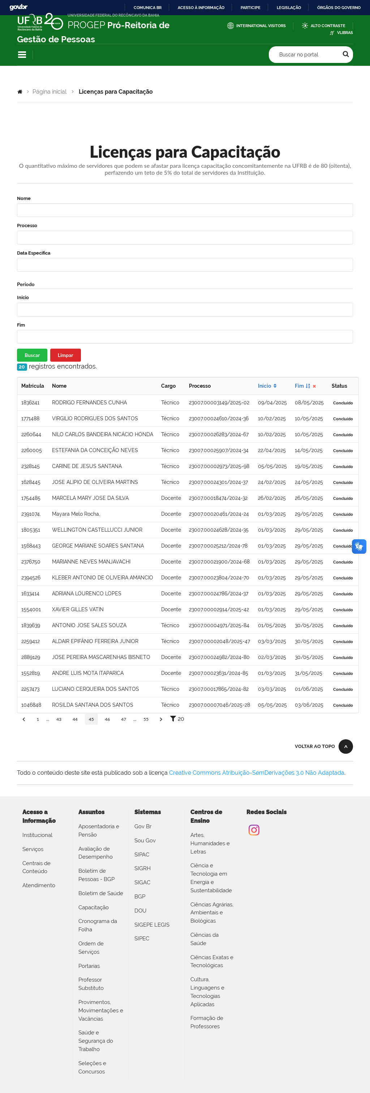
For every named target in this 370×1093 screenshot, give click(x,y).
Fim (21, 325)
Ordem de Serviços (91, 947)
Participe (251, 7)
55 (146, 719)
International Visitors (261, 26)
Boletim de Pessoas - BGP (96, 875)
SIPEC (141, 938)
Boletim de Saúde (100, 893)
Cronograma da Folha (97, 925)
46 (107, 719)
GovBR (18, 7)
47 (123, 719)
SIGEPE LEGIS (151, 925)
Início (23, 297)
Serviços (32, 849)
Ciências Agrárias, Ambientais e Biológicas (211, 912)
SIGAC (142, 882)
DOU (140, 910)
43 (58, 719)
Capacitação (93, 907)
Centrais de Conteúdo (36, 867)
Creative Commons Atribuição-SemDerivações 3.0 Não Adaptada (256, 772)
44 (75, 719)
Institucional (37, 835)
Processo (27, 225)
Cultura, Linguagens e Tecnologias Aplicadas (207, 991)
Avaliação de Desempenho (95, 853)
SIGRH (142, 868)
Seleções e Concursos (92, 1067)
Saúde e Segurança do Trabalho (95, 1040)
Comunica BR (148, 7)
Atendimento (38, 885)
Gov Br (142, 826)
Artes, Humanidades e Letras (210, 843)
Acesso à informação (201, 7)
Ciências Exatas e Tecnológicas (211, 961)
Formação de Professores (206, 1022)
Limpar (65, 355)
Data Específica (33, 253)
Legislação (289, 7)
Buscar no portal (298, 55)
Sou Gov (145, 840)
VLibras (345, 32)
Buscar (32, 355)
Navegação (22, 54)
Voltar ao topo (315, 746)
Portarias (89, 966)
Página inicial (49, 91)
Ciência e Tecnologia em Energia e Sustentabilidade (211, 877)
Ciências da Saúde (204, 939)
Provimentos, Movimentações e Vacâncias (100, 1010)
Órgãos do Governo (339, 7)
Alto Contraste (328, 26)
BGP (139, 896)
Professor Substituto (91, 984)
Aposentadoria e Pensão (98, 830)
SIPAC (141, 854)
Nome (24, 198)
